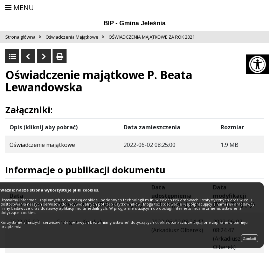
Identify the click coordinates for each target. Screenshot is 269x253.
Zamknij (249, 238)
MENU (19, 7)
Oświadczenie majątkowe (42, 145)
